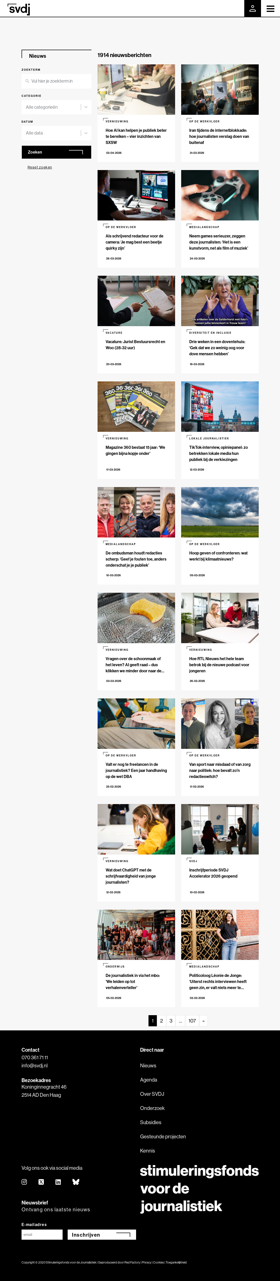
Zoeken (35, 152)
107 (192, 1020)
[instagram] (24, 1182)
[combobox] (53, 107)
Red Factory (132, 1262)
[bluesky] (76, 1182)
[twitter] (41, 1182)
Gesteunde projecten (163, 1136)
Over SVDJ (152, 1094)
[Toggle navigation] (270, 8)
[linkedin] (58, 1182)
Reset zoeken (40, 167)
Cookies (158, 1262)
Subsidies (150, 1122)
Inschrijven (86, 1235)
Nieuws (148, 1065)
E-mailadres (34, 1224)
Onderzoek (152, 1108)
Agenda (148, 1079)
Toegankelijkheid (176, 1262)
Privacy (146, 1262)
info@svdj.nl (35, 1065)
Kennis (147, 1150)
